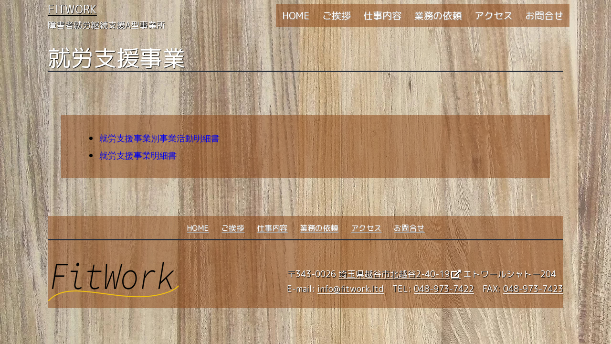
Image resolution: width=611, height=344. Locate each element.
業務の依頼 (438, 15)
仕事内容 (382, 15)
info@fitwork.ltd (350, 289)
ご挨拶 (336, 15)
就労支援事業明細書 (138, 156)
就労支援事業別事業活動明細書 (159, 138)
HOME (295, 15)
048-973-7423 (533, 289)
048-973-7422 (444, 289)
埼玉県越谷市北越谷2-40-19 (394, 274)
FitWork (72, 9)
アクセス (493, 15)
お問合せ (544, 15)
